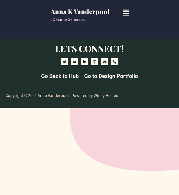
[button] (125, 13)
